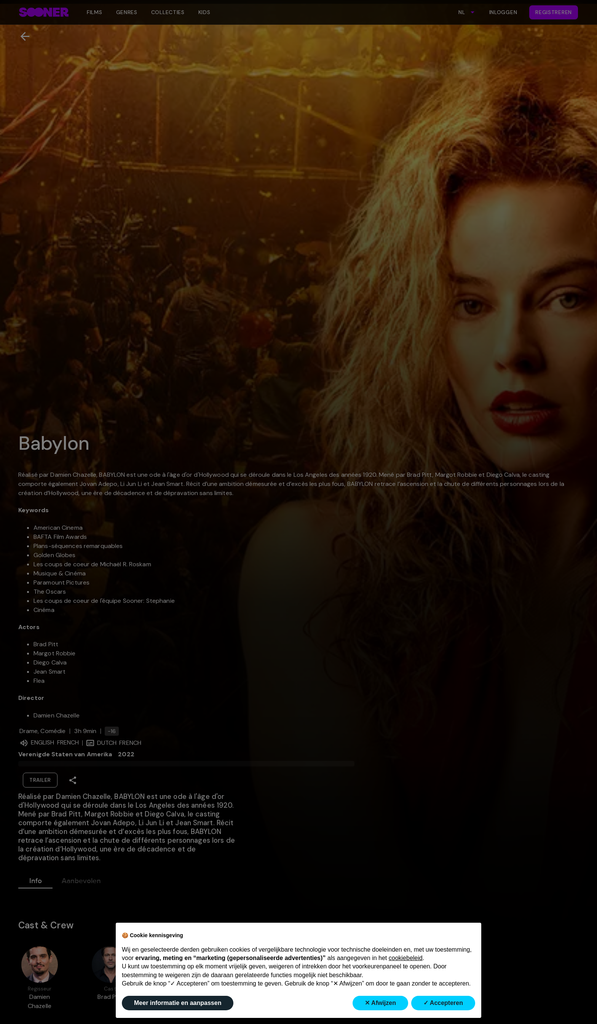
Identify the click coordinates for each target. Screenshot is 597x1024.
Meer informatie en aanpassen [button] (177, 1003)
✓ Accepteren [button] (443, 1003)
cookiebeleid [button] (406, 958)
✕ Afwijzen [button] (380, 1003)
